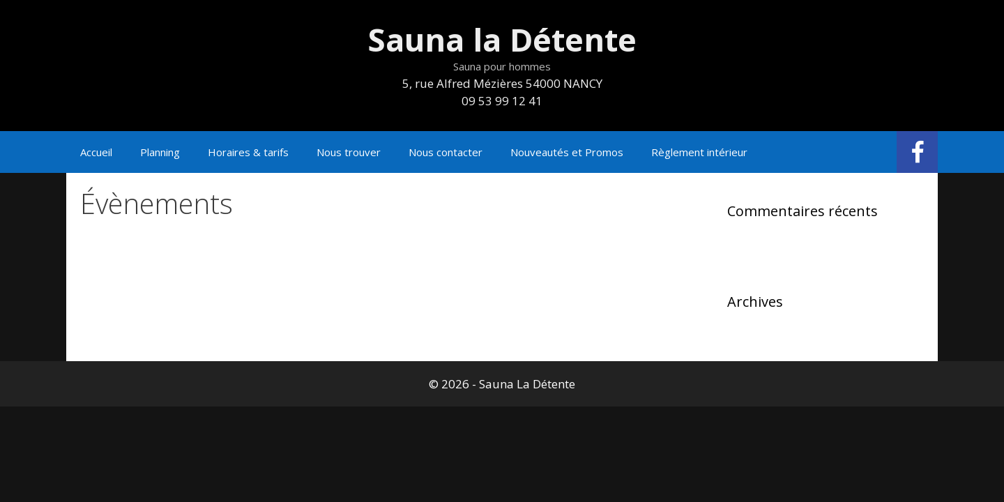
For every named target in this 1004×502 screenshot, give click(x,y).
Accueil (96, 152)
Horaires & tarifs (248, 152)
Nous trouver (349, 152)
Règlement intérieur (699, 152)
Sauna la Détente (502, 39)
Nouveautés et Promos (566, 152)
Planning (160, 152)
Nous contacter (445, 152)
